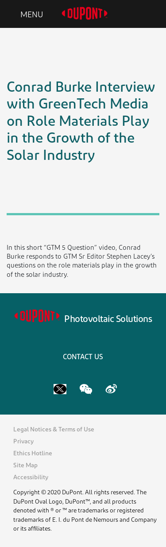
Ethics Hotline (32, 453)
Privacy (23, 441)
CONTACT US (83, 357)
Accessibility (30, 477)
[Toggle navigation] (25, 14)
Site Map (25, 465)
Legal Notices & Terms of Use (53, 430)
